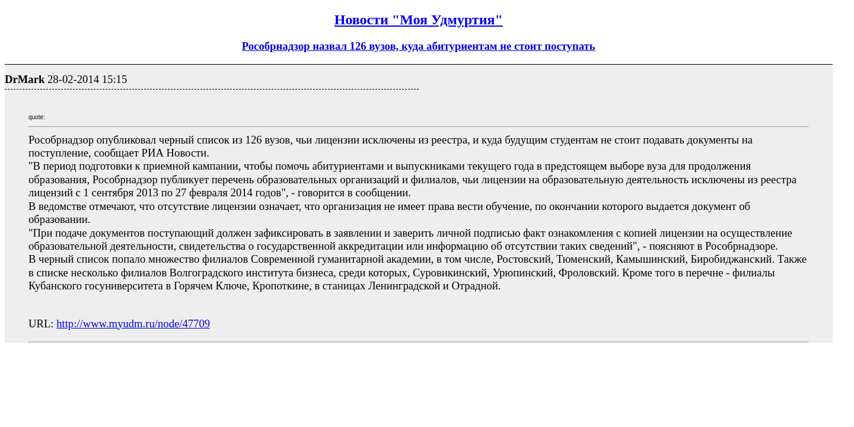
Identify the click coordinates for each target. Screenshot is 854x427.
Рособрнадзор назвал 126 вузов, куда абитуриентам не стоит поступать (418, 46)
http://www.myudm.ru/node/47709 (133, 323)
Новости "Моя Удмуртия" (418, 19)
